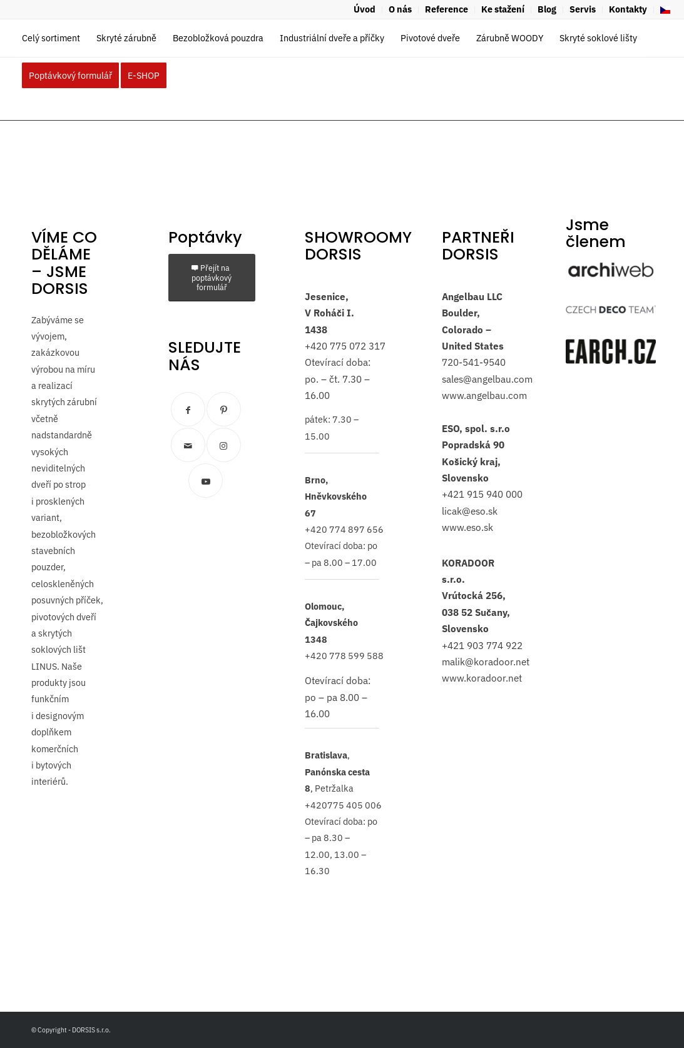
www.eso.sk (467, 527)
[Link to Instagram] (224, 445)
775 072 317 (356, 346)
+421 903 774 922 (482, 645)
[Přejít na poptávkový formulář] (211, 277)
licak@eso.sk (470, 511)
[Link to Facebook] (188, 409)
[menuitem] (364, 9)
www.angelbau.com (484, 395)
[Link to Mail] (188, 445)
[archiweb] (611, 270)
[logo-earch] (611, 351)
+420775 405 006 (343, 805)
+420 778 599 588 (344, 656)
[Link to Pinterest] (224, 409)
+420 (316, 346)
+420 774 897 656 (344, 529)
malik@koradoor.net (485, 661)
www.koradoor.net (482, 678)
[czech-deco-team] (611, 309)
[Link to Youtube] (205, 480)
